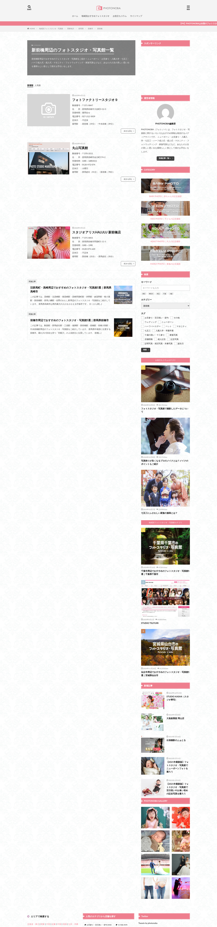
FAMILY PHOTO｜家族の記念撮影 (165, 255)
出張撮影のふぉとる (176, 740)
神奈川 (151, 294)
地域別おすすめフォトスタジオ (95, 16)
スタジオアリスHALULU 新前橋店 (96, 232)
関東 (43, 924)
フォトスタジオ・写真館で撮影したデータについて (164, 410)
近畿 (54, 924)
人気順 (38, 85)
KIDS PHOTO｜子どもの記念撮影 (165, 210)
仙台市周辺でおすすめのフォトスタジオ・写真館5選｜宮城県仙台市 (165, 674)
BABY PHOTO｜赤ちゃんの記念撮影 (165, 188)
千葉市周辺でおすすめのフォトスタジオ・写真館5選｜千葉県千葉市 (165, 572)
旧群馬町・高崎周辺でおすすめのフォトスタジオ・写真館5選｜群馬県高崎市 (70, 289)
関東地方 (70, 28)
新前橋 (99, 28)
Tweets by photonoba (148, 923)
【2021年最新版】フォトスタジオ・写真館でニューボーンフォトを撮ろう (177, 767)
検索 (145, 350)
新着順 (30, 85)
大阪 (171, 294)
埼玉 (158, 294)
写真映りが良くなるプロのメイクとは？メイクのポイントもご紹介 (164, 462)
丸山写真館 (80, 148)
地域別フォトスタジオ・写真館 (51, 28)
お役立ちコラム (120, 16)
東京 (144, 294)
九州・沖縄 (73, 924)
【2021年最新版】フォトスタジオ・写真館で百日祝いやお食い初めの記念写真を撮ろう (177, 789)
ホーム (75, 16)
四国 (65, 924)
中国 (59, 924)
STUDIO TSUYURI (150, 623)
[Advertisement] (81, 204)
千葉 (164, 294)
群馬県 (81, 28)
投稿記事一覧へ (165, 158)
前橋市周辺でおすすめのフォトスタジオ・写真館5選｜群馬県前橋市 (69, 320)
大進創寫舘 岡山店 (175, 718)
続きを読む (128, 131)
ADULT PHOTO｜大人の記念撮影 (165, 233)
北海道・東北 (33, 924)
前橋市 (90, 28)
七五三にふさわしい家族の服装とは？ (159, 513)
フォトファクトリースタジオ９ (95, 100)
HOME (32, 28)
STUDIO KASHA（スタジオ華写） (177, 698)
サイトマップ (136, 16)
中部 (48, 924)
